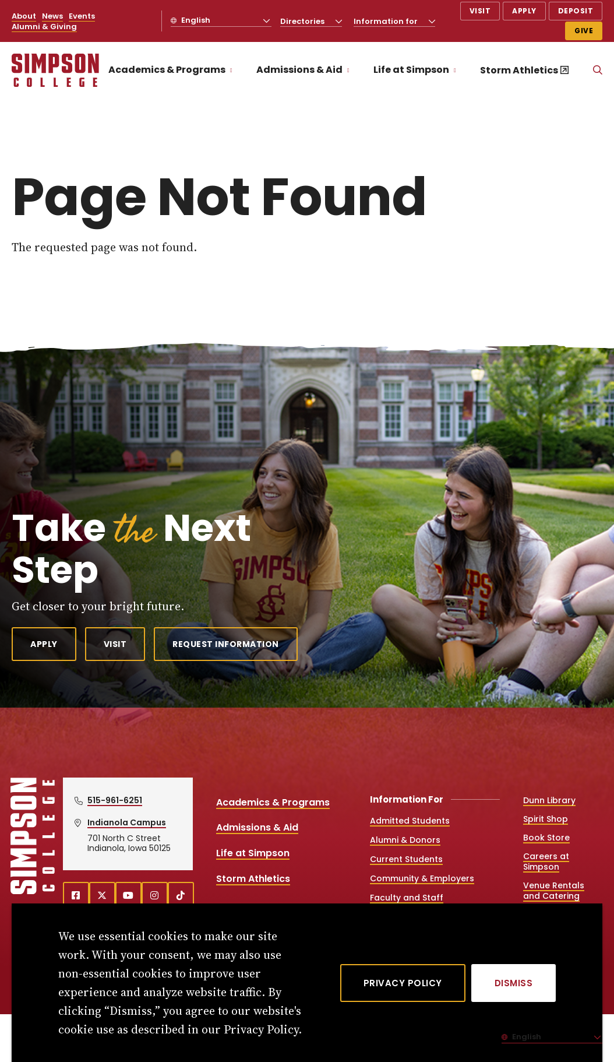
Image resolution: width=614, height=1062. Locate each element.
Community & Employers (422, 878)
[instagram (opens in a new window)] (155, 895)
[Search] (597, 70)
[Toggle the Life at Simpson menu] (455, 70)
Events (82, 16)
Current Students (406, 859)
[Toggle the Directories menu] (338, 21)
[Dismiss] (513, 983)
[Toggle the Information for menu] (431, 21)
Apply (524, 11)
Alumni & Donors (405, 840)
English (194, 20)
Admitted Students (410, 821)
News (52, 16)
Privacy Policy (403, 983)
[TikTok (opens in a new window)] (181, 895)
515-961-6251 (114, 800)
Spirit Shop (545, 819)
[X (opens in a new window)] (102, 895)
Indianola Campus (126, 822)
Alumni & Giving (44, 26)
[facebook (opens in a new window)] (76, 895)
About (24, 16)
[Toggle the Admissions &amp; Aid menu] (348, 70)
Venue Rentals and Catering (553, 891)
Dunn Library (549, 800)
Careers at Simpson (546, 861)
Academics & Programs (166, 69)
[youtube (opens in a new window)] (128, 895)
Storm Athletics (519, 70)
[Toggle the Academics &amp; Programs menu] (231, 70)
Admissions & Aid (299, 69)
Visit (480, 11)
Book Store (546, 837)
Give (583, 31)
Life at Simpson (411, 69)
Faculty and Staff (406, 897)
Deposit (576, 11)
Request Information (225, 644)
